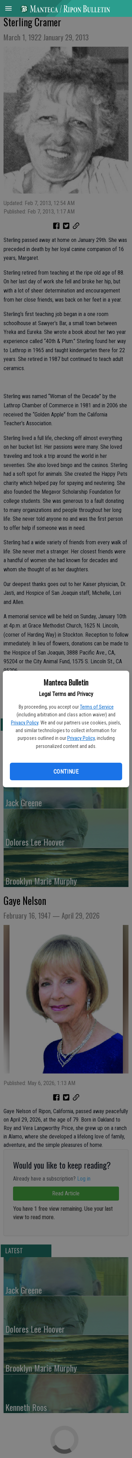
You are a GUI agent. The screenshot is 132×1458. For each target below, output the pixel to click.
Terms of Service (97, 707)
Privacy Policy (24, 722)
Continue (66, 771)
